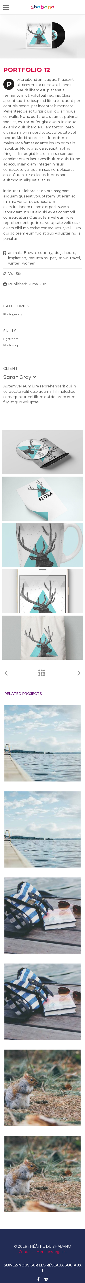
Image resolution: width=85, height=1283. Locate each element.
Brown (30, 253)
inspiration (17, 258)
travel (75, 258)
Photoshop (11, 345)
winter (14, 263)
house (69, 253)
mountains (37, 258)
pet (53, 258)
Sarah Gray (17, 377)
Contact (26, 1252)
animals (14, 253)
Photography (12, 314)
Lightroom (10, 339)
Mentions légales (51, 1252)
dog (58, 253)
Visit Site (15, 274)
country (45, 253)
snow (63, 258)
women (29, 263)
